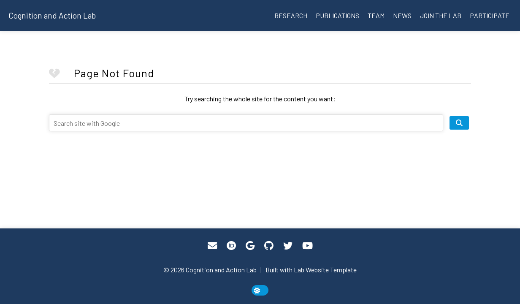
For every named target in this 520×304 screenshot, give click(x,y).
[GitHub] (269, 245)
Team (376, 15)
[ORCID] (231, 245)
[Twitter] (288, 245)
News (402, 15)
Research (290, 15)
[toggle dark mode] (260, 290)
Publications (337, 15)
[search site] (459, 123)
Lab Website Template (325, 270)
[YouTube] (307, 245)
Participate (489, 15)
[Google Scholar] (250, 245)
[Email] (212, 245)
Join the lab (440, 15)
